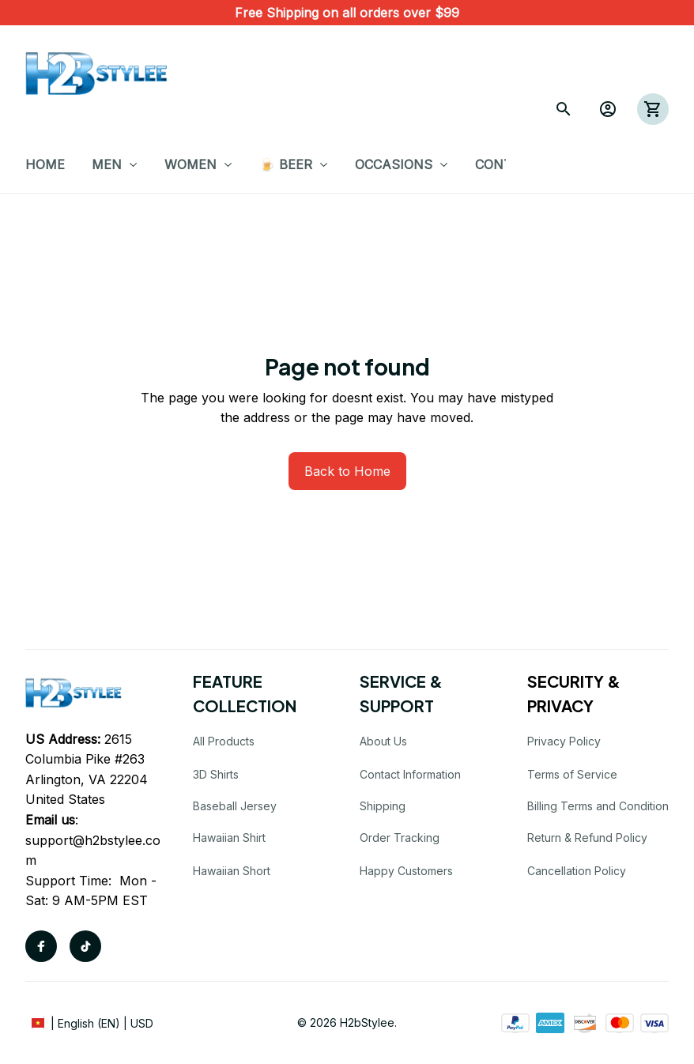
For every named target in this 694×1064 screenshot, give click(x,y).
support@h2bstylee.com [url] (92, 850)
